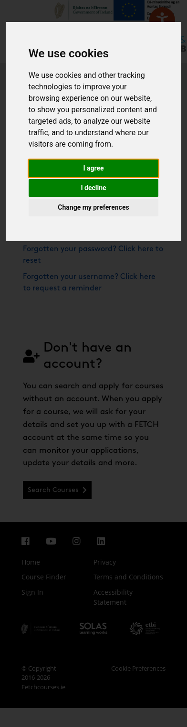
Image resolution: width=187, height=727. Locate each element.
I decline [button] (93, 188)
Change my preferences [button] (93, 207)
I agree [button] (93, 168)
